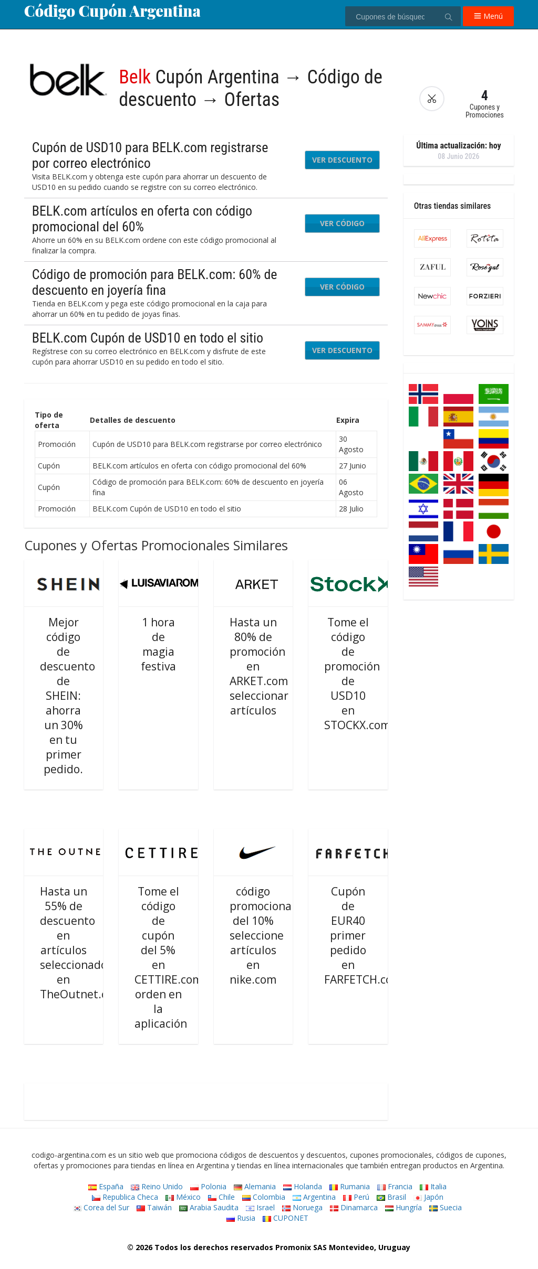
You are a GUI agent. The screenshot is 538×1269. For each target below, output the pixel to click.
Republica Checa (125, 1197)
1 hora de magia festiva (158, 644)
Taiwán (154, 1207)
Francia (394, 1186)
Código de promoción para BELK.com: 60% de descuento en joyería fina (154, 282)
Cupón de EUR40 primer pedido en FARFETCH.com (363, 935)
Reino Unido (157, 1186)
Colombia (263, 1197)
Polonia (208, 1186)
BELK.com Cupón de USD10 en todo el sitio (147, 338)
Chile (221, 1197)
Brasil (391, 1197)
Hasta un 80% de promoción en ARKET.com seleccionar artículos (259, 666)
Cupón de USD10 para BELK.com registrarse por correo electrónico (150, 155)
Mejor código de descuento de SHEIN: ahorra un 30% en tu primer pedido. (67, 695)
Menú (488, 16)
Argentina (314, 1197)
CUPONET (285, 1218)
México (183, 1197)
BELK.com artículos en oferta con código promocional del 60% (142, 218)
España (105, 1186)
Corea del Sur (101, 1207)
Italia (433, 1186)
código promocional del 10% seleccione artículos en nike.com (262, 935)
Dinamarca (354, 1207)
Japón (428, 1197)
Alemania (255, 1186)
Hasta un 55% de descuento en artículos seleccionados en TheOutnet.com (81, 942)
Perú (356, 1197)
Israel (260, 1207)
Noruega (302, 1207)
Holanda (302, 1186)
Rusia (240, 1218)
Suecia (445, 1207)
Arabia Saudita (209, 1207)
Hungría (403, 1207)
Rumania (349, 1186)
